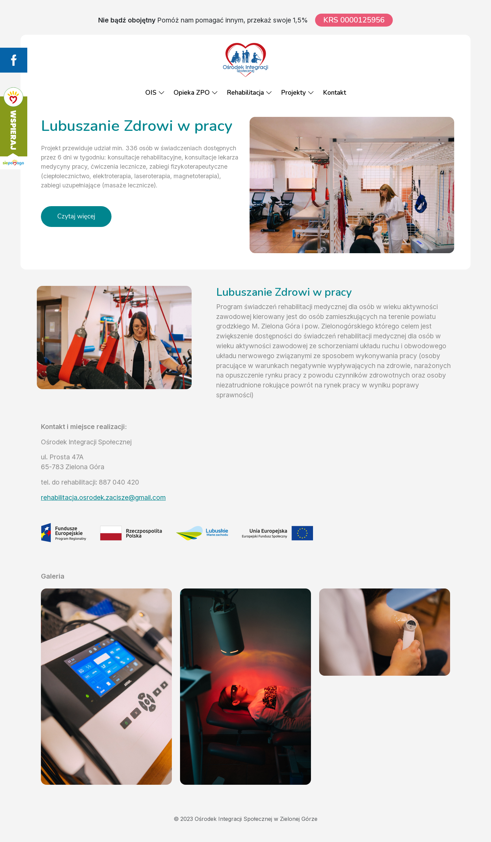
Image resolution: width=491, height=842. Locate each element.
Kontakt (334, 92)
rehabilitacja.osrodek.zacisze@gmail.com (103, 497)
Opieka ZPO (196, 92)
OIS (155, 92)
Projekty (297, 92)
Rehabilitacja (249, 92)
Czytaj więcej (76, 216)
